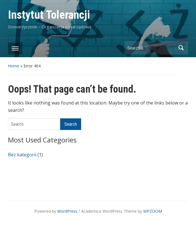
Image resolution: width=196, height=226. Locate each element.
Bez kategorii (22, 155)
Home (13, 66)
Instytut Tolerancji (49, 15)
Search (181, 48)
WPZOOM (152, 211)
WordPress (67, 211)
